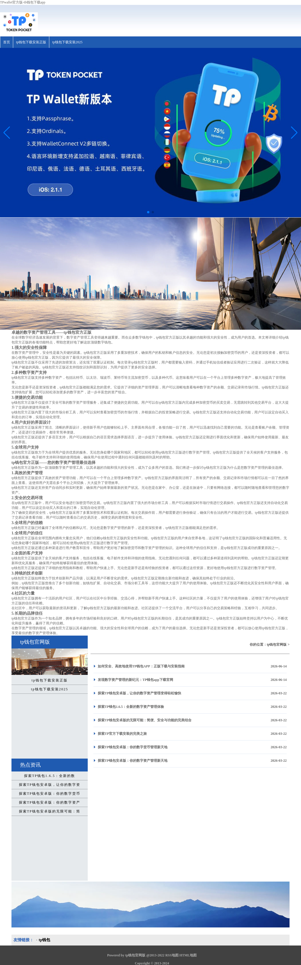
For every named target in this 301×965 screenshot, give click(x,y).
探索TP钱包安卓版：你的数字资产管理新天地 (132, 761)
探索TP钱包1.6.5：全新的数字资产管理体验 (131, 707)
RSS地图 (172, 955)
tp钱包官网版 (277, 644)
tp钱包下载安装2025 (67, 42)
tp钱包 (44, 940)
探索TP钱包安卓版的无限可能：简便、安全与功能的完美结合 (144, 720)
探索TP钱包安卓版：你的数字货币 (49, 794)
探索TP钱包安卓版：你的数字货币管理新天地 (132, 747)
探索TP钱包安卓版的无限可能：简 (49, 811)
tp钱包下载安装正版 (31, 42)
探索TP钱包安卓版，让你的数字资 (49, 785)
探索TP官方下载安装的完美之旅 (122, 734)
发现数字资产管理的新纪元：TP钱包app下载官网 (135, 680)
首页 (6, 42)
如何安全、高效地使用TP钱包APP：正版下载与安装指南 (141, 666)
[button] (294, 132)
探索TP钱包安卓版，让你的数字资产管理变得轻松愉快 (139, 693)
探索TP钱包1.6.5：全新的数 (49, 776)
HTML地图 (188, 955)
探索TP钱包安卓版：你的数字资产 (49, 802)
